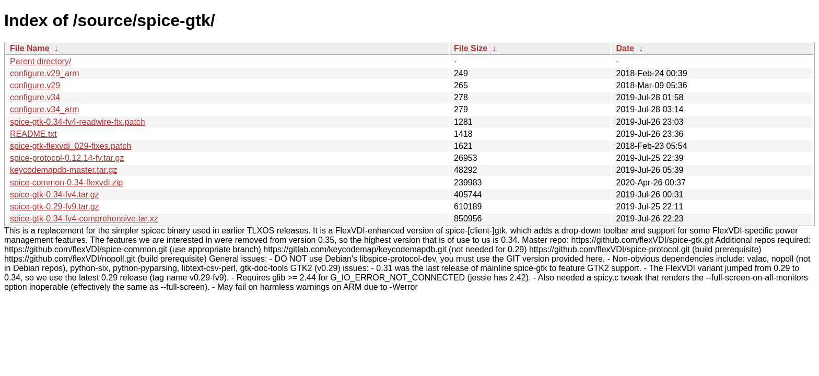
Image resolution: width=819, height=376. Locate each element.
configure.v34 (35, 97)
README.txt (33, 134)
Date (625, 48)
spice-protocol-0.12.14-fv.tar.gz (67, 158)
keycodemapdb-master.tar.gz (63, 170)
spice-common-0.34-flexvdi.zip (66, 182)
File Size (470, 48)
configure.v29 (35, 85)
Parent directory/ (40, 61)
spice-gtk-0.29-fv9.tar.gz (54, 206)
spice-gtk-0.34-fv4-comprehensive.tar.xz (84, 218)
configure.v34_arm (44, 109)
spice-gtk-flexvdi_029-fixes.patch (70, 146)
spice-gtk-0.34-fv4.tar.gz (54, 194)
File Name (30, 48)
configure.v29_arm (44, 73)
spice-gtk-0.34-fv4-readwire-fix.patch (77, 122)
